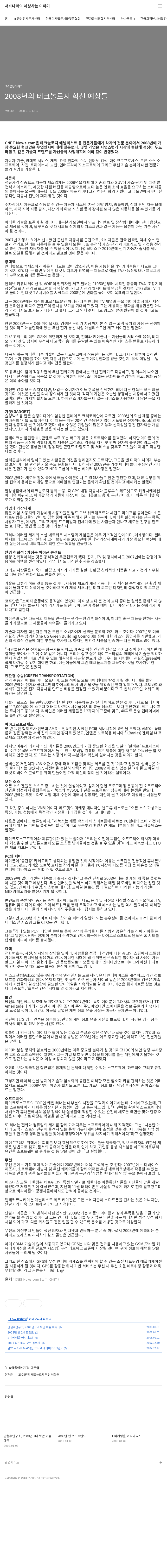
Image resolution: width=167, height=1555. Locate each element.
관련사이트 (12, 1529)
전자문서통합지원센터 (100, 18)
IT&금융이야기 (17, 1386)
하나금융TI (128, 18)
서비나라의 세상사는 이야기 (27, 6)
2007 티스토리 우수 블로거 (23, 1410)
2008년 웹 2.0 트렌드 (20, 1399)
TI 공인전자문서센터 (26, 18)
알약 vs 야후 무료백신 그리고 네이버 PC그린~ (34, 1415)
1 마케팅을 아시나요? (20, 1404)
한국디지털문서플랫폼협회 (63, 18)
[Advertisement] (83, 1319)
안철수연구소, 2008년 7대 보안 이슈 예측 (32, 1394)
